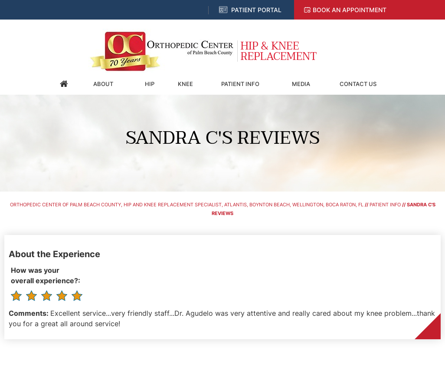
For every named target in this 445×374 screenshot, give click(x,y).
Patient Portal (256, 9)
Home (64, 84)
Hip (149, 83)
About (103, 83)
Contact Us (358, 83)
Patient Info (240, 83)
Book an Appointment (349, 9)
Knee (185, 83)
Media (301, 83)
